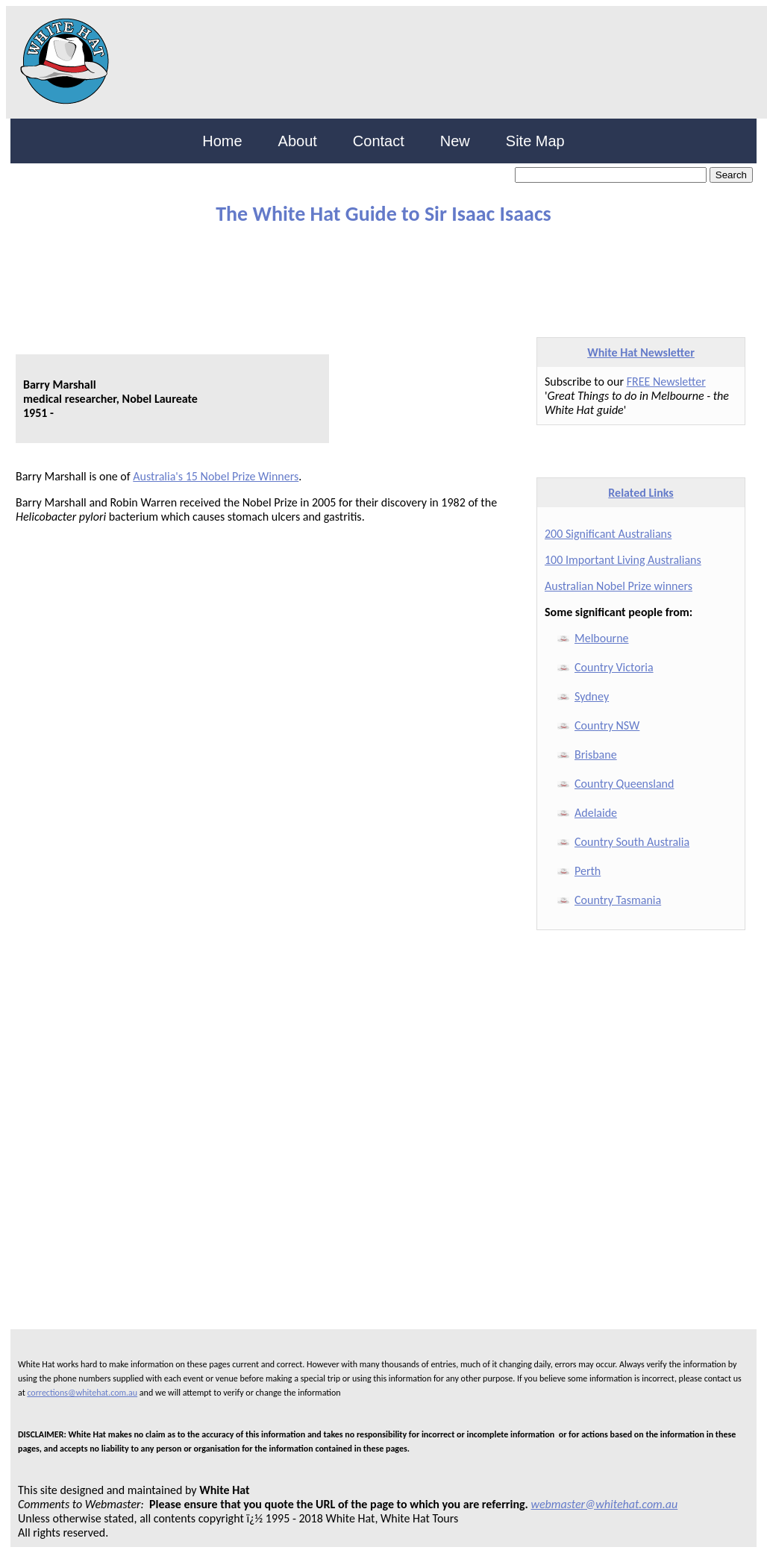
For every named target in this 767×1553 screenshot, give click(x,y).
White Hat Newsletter (641, 352)
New (455, 141)
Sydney (592, 696)
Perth (588, 871)
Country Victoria (614, 667)
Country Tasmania (618, 900)
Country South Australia (632, 842)
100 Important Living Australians (623, 560)
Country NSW (607, 725)
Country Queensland (624, 783)
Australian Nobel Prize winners (618, 586)
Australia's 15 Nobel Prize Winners (215, 476)
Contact (378, 141)
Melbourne (602, 638)
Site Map (535, 141)
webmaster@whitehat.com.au (604, 1504)
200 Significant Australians (608, 534)
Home (222, 141)
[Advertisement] (372, 274)
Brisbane (596, 754)
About (297, 141)
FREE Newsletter (666, 381)
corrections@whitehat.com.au (82, 1392)
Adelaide (596, 813)
